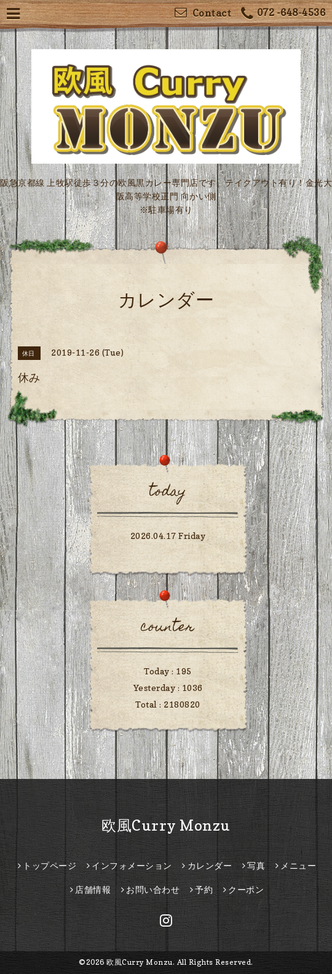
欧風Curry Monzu (166, 825)
